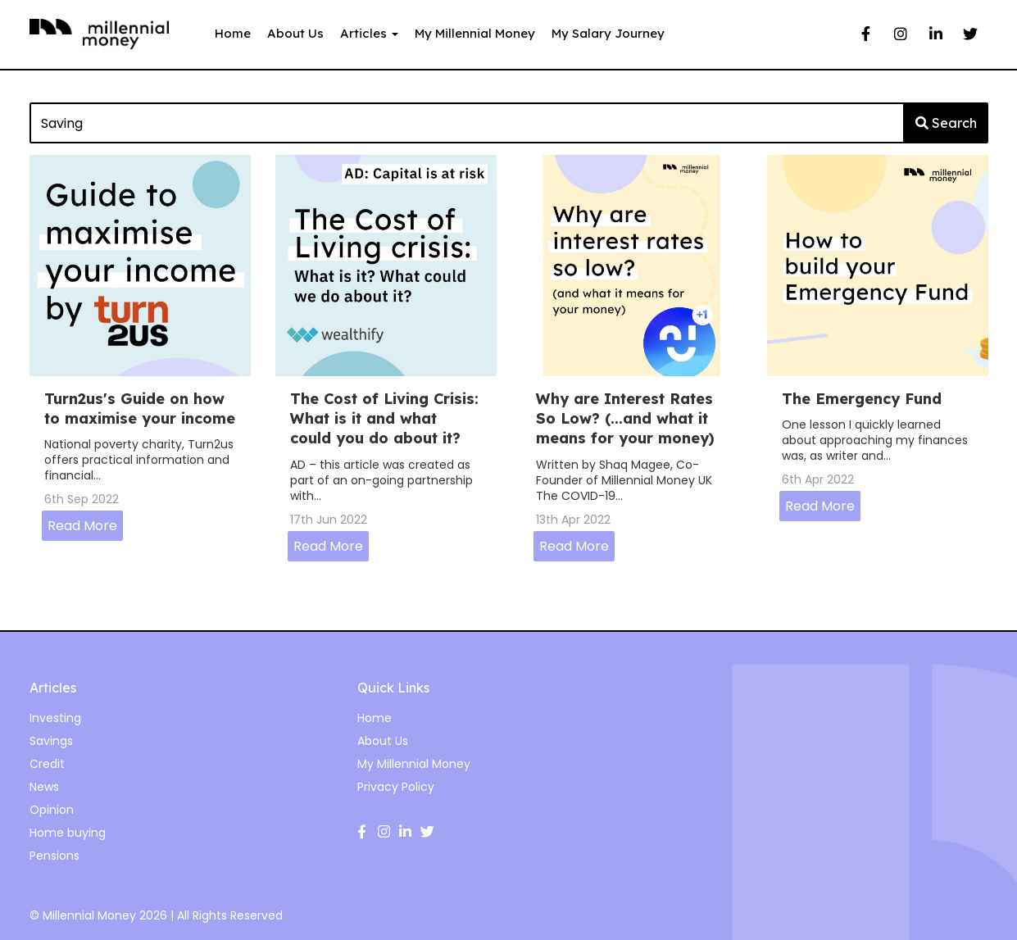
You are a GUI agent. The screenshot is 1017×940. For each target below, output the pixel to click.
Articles (369, 33)
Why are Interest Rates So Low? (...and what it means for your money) (625, 418)
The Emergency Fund (862, 398)
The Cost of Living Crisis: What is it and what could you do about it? (384, 418)
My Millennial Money (475, 33)
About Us (295, 33)
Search (946, 123)
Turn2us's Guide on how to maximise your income (139, 408)
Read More (82, 525)
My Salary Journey (608, 33)
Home (233, 33)
